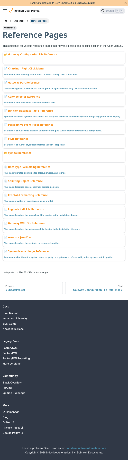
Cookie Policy (13, 433)
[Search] (112, 11)
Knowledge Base (13, 329)
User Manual (10, 313)
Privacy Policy (13, 427)
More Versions (11, 363)
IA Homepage (11, 412)
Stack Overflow (12, 382)
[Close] (125, 3)
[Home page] (6, 20)
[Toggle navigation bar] (5, 10)
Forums (7, 387)
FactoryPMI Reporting (16, 358)
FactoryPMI (10, 353)
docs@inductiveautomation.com (86, 448)
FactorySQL (10, 348)
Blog (6, 417)
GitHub (8, 422)
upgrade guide (85, 2)
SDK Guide (9, 323)
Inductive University (15, 318)
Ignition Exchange (14, 393)
